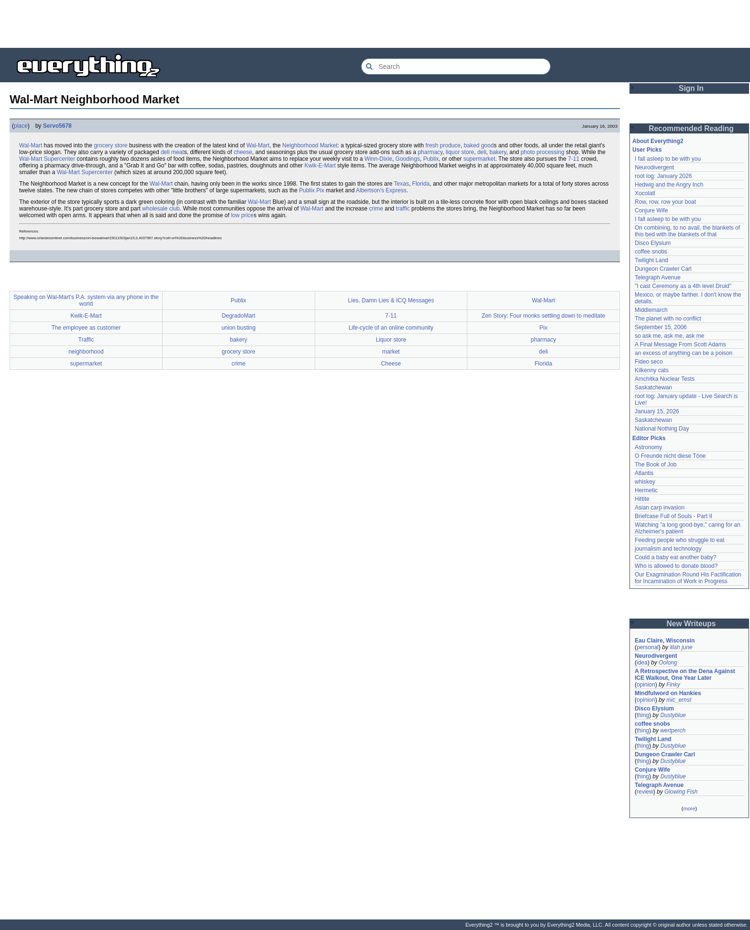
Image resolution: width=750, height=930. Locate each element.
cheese (242, 152)
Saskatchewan (653, 387)
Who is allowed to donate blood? (676, 566)
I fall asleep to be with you (668, 158)
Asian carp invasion (659, 507)
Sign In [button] (691, 88)
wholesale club (161, 208)
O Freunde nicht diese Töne (670, 456)
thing (643, 715)
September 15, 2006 (661, 327)
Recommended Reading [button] (691, 128)
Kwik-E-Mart (319, 165)
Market (329, 145)
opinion (646, 684)
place (21, 125)
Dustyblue (672, 715)
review (645, 791)
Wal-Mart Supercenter (47, 158)
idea (642, 662)
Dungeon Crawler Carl (663, 269)
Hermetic (646, 490)
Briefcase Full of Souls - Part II (673, 516)
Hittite (642, 499)
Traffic (86, 339)
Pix (320, 190)
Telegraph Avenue (658, 277)
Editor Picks (648, 438)
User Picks (647, 149)
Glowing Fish (680, 791)
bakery (497, 152)
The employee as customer (86, 327)
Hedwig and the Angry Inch (669, 184)
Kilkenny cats (652, 370)
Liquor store (391, 339)
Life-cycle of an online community (391, 327)
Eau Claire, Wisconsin (665, 640)
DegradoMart (238, 315)
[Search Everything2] (456, 66)
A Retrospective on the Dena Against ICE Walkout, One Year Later (685, 674)
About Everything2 (658, 141)
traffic (403, 208)
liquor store (460, 152)
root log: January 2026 (663, 176)
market (391, 351)
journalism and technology (668, 548)
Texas (401, 183)
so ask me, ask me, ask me (669, 335)
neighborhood (85, 351)
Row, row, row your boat (665, 202)
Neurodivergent (654, 167)
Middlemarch (651, 310)
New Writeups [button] (691, 624)
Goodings (408, 158)
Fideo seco (649, 361)
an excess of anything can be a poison (683, 353)
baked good (479, 145)
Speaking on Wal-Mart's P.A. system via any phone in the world (85, 300)
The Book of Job (655, 464)
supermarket (479, 158)
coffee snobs (651, 251)
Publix (431, 158)
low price (242, 215)
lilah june (681, 647)
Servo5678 (57, 125)
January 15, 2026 (657, 411)
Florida (421, 183)
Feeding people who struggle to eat (679, 540)
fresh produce (443, 145)
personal (648, 647)
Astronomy (648, 447)
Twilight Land (651, 260)
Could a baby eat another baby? (676, 557)
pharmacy (430, 152)
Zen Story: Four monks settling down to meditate (543, 315)
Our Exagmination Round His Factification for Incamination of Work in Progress (688, 578)
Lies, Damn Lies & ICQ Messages (391, 300)
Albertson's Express (381, 190)
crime (376, 208)
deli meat (172, 152)
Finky (673, 684)
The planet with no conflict (668, 318)
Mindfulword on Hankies (668, 693)
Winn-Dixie (378, 158)
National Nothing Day (662, 428)
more (689, 808)
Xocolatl (645, 193)
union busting (238, 327)
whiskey (645, 481)
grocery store (110, 145)
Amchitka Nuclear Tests (665, 379)
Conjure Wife (651, 210)
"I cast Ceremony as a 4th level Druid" (683, 286)
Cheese (391, 363)
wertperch (672, 730)
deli (481, 152)
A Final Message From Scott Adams (680, 344)
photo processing (542, 152)
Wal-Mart (30, 145)
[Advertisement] (375, 23)
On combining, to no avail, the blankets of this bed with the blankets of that (687, 231)
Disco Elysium (653, 243)
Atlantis (644, 473)
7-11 (573, 158)
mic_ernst (678, 700)
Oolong (668, 662)
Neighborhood (300, 145)
